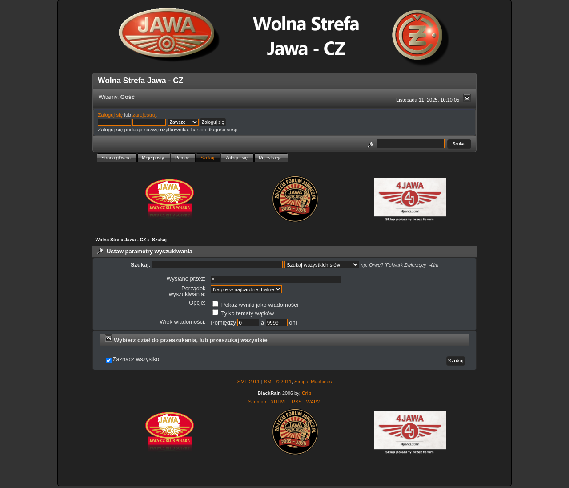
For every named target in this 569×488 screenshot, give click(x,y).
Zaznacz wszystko (136, 359)
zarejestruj (144, 115)
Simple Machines (313, 381)
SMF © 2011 (278, 381)
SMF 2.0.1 (248, 381)
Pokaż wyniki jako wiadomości (255, 304)
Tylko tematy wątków (243, 313)
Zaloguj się (110, 115)
